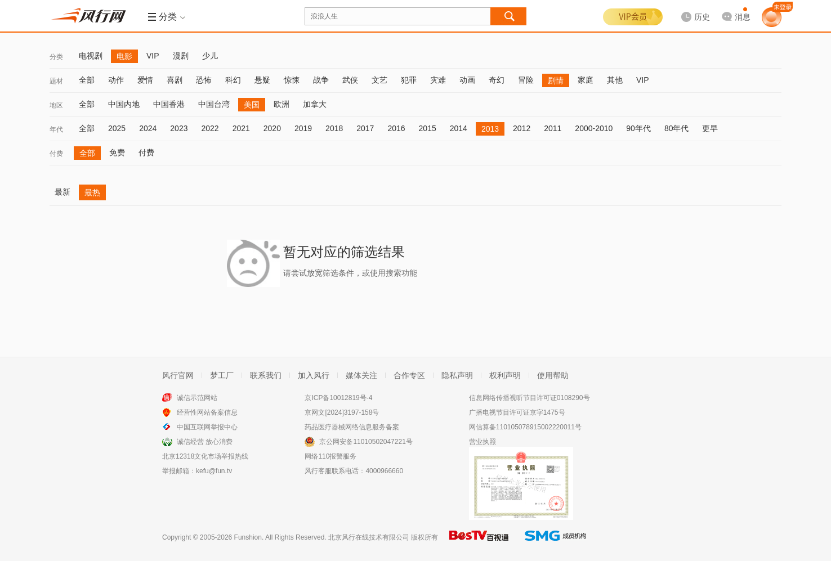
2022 (209, 128)
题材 (56, 81)
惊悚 (292, 79)
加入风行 (313, 375)
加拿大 (315, 104)
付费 (56, 154)
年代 (56, 129)
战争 (321, 79)
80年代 (676, 128)
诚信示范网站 (197, 398)
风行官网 (178, 375)
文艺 (379, 79)
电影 (124, 56)
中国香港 (169, 104)
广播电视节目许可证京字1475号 (517, 412)
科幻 (233, 79)
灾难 (438, 79)
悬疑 (262, 79)
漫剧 (181, 55)
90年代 (638, 128)
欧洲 (281, 104)
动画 (467, 79)
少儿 (210, 55)
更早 (710, 128)
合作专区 (409, 375)
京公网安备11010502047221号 (365, 442)
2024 (148, 128)
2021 (241, 128)
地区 (56, 105)
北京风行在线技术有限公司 (368, 537)
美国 (252, 104)
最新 (62, 191)
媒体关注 (361, 375)
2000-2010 (594, 128)
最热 (92, 192)
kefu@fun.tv (214, 471)
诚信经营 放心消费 (205, 442)
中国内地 (124, 104)
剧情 (556, 80)
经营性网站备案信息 (207, 412)
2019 (303, 128)
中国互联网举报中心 (207, 427)
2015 (427, 128)
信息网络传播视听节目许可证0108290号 (529, 398)
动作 (116, 79)
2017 (365, 128)
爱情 (145, 79)
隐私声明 (457, 375)
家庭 (585, 79)
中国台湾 (214, 104)
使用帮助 (553, 375)
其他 (615, 79)
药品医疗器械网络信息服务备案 (352, 427)
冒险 (526, 79)
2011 (552, 128)
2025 (117, 128)
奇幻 (496, 79)
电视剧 (90, 55)
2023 (178, 128)
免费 (117, 152)
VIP (152, 55)
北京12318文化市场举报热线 (205, 456)
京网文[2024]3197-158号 (342, 412)
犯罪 (409, 79)
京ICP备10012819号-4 (338, 398)
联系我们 (266, 375)
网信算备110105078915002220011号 (525, 427)
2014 (458, 128)
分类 (56, 57)
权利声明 (505, 375)
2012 (521, 128)
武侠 (350, 79)
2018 (334, 128)
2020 (272, 128)
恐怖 (204, 79)
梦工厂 (222, 375)
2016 (396, 128)
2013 (490, 128)
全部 (87, 79)
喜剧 (174, 79)
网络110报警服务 (330, 456)
